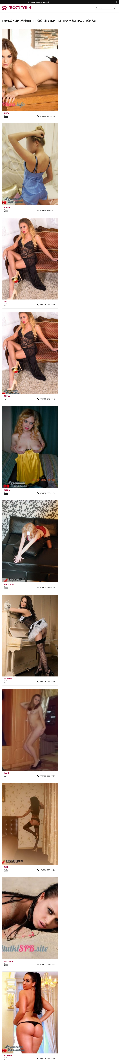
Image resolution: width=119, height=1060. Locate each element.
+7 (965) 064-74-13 (103, 850)
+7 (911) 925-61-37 (46, 114)
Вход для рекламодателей (40, 2)
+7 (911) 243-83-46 (103, 206)
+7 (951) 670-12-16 (46, 298)
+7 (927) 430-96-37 (46, 850)
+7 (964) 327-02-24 (103, 298)
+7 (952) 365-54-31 (103, 942)
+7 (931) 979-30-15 (103, 114)
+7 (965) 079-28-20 (103, 482)
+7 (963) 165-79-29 (46, 666)
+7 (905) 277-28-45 (46, 206)
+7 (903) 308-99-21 (103, 390)
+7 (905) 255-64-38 (46, 1034)
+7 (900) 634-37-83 (46, 758)
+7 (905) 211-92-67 (103, 666)
